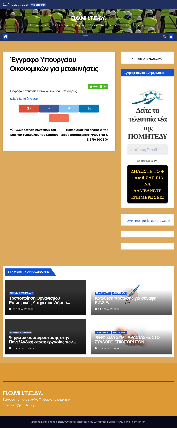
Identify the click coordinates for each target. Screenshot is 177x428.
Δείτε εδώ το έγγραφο (24, 98)
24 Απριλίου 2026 (109, 309)
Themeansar (137, 421)
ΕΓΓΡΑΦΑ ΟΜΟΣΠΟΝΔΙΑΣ (21, 293)
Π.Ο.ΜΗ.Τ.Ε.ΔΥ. (88, 18)
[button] (164, 36)
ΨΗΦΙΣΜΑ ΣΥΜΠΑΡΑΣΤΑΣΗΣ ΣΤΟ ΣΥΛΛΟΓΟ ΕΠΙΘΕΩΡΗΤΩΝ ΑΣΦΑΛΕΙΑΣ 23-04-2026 (127, 342)
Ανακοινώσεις (103, 293)
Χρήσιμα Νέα (119, 293)
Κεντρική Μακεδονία (20, 333)
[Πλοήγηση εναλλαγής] (85, 36)
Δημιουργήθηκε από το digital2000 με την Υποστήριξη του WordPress (69, 421)
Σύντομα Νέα (119, 333)
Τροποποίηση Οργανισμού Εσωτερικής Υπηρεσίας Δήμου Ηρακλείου (38, 302)
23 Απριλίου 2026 (23, 348)
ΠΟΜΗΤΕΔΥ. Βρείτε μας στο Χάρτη (147, 220)
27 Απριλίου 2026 (23, 309)
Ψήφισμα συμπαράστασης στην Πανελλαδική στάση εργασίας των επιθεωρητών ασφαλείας (41, 342)
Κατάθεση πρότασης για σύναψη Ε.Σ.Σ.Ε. (125, 300)
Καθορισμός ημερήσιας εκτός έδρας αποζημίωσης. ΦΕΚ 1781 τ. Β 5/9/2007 (84, 134)
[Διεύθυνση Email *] (147, 149)
